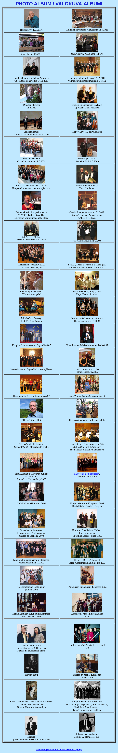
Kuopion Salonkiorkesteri (86, 473)
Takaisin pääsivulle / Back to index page (59, 749)
